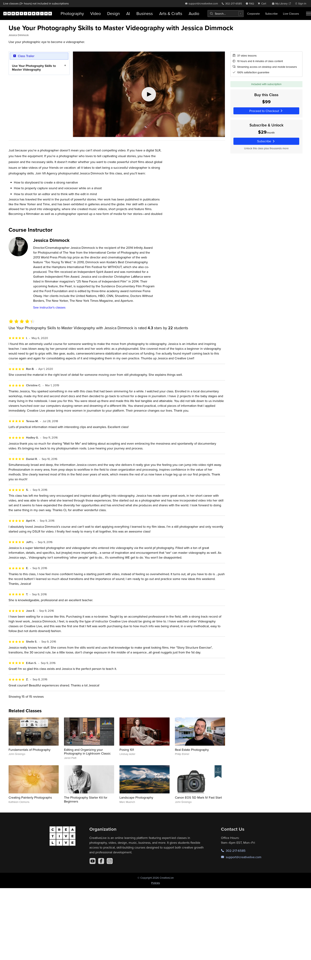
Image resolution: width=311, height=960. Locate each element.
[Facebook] (101, 861)
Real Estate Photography (192, 749)
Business (144, 13)
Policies (155, 883)
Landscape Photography (136, 797)
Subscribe (271, 14)
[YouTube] (92, 861)
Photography (72, 13)
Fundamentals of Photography (29, 749)
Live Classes (291, 14)
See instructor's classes (49, 307)
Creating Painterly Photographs (30, 797)
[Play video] (149, 94)
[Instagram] (109, 861)
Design (113, 13)
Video (95, 13)
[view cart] (263, 3)
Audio (194, 13)
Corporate (253, 14)
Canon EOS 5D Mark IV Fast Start (198, 797)
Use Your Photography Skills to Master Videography (34, 67)
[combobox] (225, 13)
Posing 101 (126, 749)
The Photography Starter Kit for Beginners (85, 799)
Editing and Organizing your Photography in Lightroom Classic (87, 751)
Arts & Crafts (170, 13)
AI (128, 13)
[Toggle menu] (308, 13)
